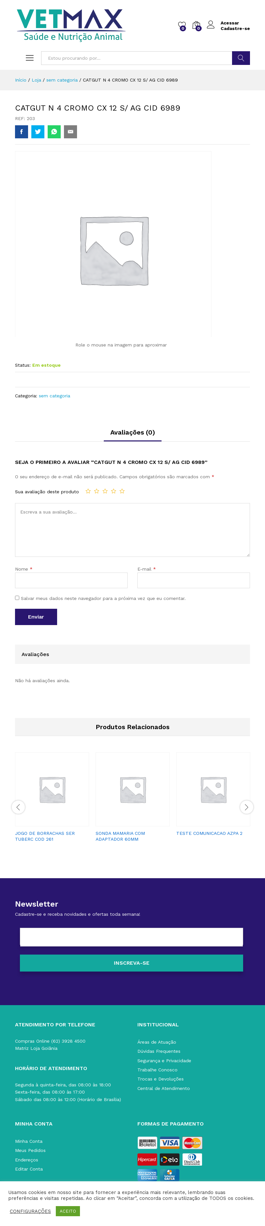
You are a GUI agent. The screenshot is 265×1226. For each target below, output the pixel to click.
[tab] (133, 435)
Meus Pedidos (30, 1150)
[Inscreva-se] (131, 963)
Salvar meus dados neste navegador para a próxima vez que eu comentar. (103, 598)
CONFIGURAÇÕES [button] (30, 1211)
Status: (23, 365)
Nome (24, 569)
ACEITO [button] (68, 1211)
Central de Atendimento (163, 1088)
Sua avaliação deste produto (47, 491)
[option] (52, 802)
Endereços (26, 1159)
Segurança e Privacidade (164, 1060)
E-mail (146, 569)
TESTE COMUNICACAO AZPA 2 (209, 833)
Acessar (223, 23)
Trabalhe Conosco (157, 1069)
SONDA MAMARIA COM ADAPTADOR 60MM (120, 836)
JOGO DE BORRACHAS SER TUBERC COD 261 (45, 836)
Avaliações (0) (132, 432)
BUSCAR (241, 58)
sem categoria (54, 395)
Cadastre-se (235, 28)
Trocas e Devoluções (160, 1078)
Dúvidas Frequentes (158, 1051)
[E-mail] (131, 937)
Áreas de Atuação (156, 1042)
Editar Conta (29, 1169)
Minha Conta (28, 1141)
